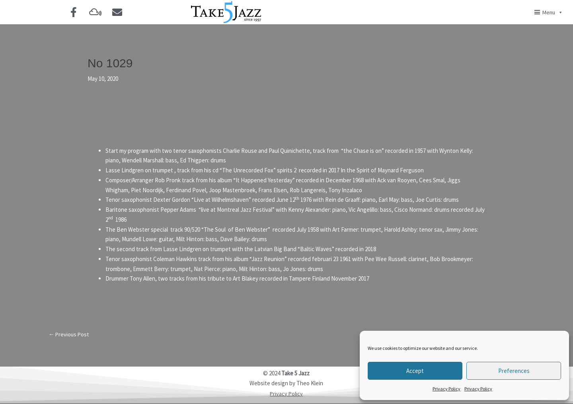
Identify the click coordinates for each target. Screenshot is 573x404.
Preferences (514, 371)
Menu (552, 12)
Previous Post (70, 334)
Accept (415, 371)
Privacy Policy (446, 389)
